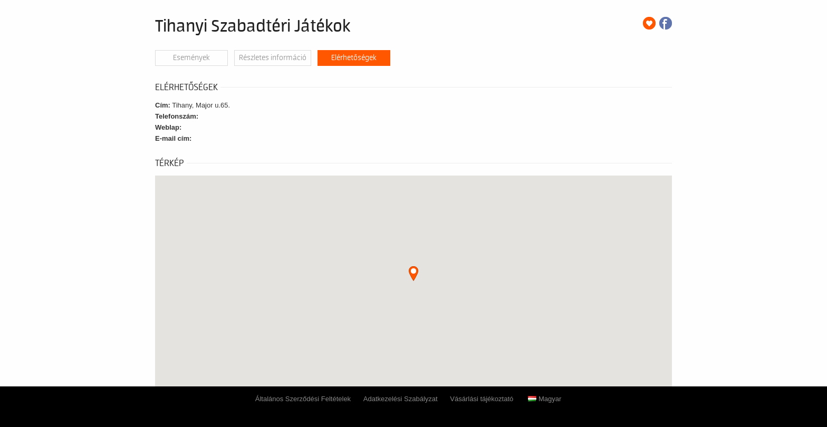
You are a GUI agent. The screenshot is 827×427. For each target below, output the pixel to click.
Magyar (544, 399)
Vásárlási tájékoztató (481, 399)
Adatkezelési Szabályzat (400, 399)
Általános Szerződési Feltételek (303, 399)
